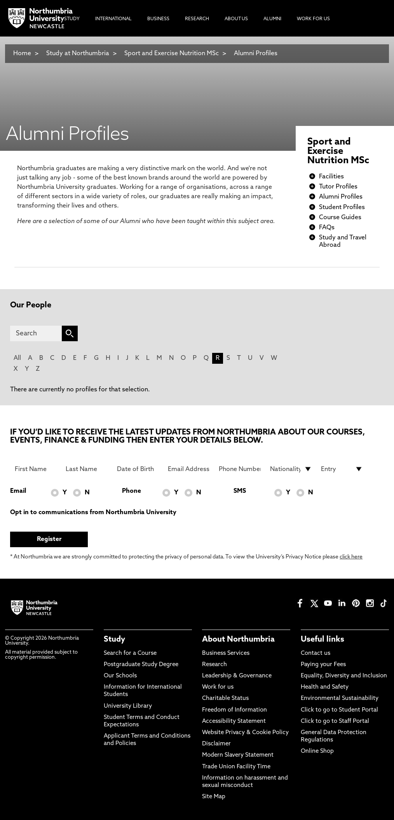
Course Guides (340, 218)
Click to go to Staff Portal (335, 721)
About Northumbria (238, 640)
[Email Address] (189, 469)
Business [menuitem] (158, 19)
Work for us (218, 687)
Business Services (225, 653)
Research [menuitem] (197, 19)
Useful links (322, 640)
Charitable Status (225, 698)
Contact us (315, 653)
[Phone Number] (240, 469)
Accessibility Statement (234, 721)
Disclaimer (216, 744)
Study (114, 640)
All (17, 358)
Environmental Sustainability (339, 698)
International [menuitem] (113, 19)
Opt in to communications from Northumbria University (93, 512)
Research (214, 665)
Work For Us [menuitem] (313, 19)
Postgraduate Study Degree (141, 665)
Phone (131, 491)
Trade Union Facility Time (236, 767)
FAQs (327, 228)
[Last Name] (87, 469)
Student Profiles (342, 207)
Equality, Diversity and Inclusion (344, 676)
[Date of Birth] (138, 469)
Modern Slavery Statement (238, 755)
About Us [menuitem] (236, 19)
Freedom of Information (234, 710)
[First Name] (36, 469)
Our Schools (120, 676)
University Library (128, 706)
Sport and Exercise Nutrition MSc (171, 54)
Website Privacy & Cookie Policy (245, 733)
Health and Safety (325, 687)
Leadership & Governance (237, 676)
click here (351, 557)
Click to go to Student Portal (339, 710)
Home (22, 54)
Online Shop (317, 751)
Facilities (331, 177)
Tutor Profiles (338, 187)
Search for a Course (130, 653)
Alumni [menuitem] (272, 19)
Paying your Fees (323, 665)
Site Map (213, 797)
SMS (240, 491)
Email (18, 491)
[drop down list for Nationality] (291, 469)
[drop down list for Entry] (342, 469)
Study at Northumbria (77, 54)
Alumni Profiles (255, 54)
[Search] (36, 333)
